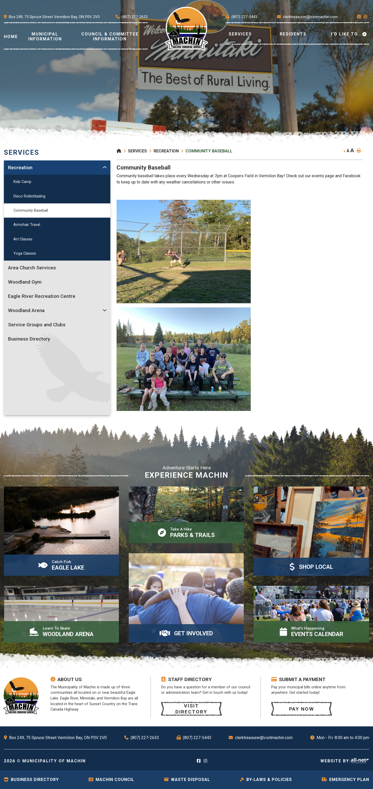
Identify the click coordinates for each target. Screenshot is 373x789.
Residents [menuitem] (293, 34)
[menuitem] (11, 36)
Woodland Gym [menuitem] (24, 282)
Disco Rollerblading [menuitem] (29, 196)
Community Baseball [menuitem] (30, 210)
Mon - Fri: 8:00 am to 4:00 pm (343, 737)
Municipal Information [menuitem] (45, 36)
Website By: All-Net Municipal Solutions (360, 761)
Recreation (166, 151)
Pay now (301, 709)
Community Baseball (208, 151)
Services (137, 151)
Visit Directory (191, 709)
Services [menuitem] (240, 34)
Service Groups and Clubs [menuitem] (37, 325)
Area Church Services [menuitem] (32, 268)
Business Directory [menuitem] (29, 339)
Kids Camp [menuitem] (22, 182)
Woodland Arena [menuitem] (26, 310)
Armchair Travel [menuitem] (26, 225)
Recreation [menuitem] (20, 168)
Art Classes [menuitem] (22, 239)
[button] (104, 167)
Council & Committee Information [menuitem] (110, 36)
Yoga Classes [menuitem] (24, 253)
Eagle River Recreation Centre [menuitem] (41, 296)
